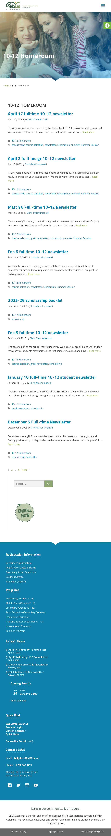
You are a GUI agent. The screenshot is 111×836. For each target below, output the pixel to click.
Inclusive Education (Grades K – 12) (24, 621)
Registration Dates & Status (21, 567)
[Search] (48, 483)
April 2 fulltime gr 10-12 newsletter (42, 158)
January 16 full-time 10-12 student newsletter (52, 377)
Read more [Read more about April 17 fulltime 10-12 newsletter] (88, 132)
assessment (18, 144)
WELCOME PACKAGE (17, 723)
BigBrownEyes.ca (96, 831)
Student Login (14, 727)
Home (7, 85)
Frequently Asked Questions (21, 572)
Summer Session (90, 144)
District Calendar (16, 730)
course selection (34, 144)
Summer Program (15, 630)
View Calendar (18, 700)
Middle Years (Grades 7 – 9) (20, 603)
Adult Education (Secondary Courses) (26, 612)
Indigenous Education (17, 617)
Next (26, 469)
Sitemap (14, 831)
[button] (107, 25)
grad (33, 238)
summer (75, 144)
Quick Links (12, 734)
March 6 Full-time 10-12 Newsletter (42, 207)
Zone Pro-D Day (28, 694)
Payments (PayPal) (16, 581)
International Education (18, 626)
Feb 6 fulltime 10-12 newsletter (38, 251)
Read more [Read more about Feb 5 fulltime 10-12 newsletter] (95, 350)
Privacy (23, 831)
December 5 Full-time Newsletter (39, 422)
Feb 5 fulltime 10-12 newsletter (38, 332)
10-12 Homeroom (21, 140)
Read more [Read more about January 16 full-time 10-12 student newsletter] (92, 395)
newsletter (50, 144)
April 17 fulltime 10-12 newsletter (40, 113)
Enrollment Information (19, 563)
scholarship (63, 144)
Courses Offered (15, 576)
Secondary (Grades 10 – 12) (20, 607)
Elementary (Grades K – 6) (20, 598)
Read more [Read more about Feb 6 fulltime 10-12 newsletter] (34, 274)
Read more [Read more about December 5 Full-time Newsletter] (14, 444)
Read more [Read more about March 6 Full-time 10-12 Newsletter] (81, 225)
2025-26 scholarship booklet (35, 300)
